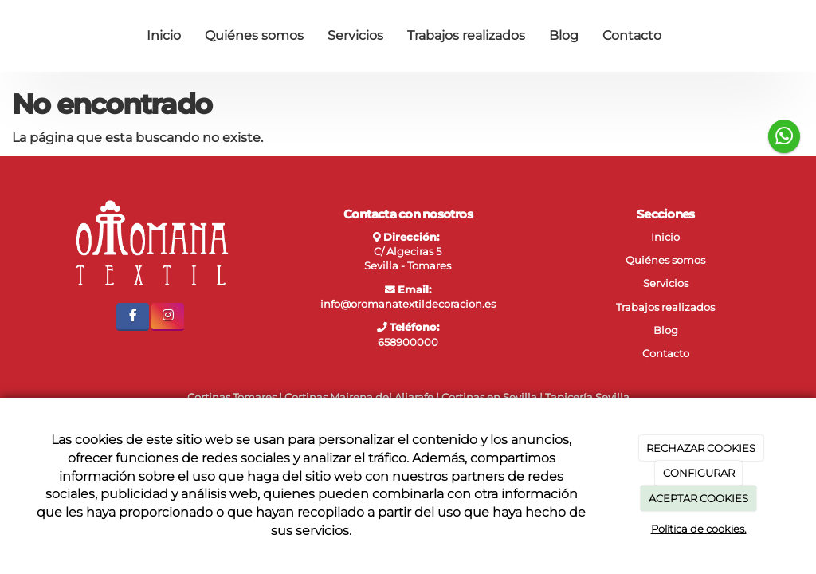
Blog (564, 35)
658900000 (408, 342)
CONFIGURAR (699, 472)
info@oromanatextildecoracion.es (408, 304)
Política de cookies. (699, 528)
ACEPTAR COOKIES (698, 498)
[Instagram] (167, 317)
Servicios (355, 35)
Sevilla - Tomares (407, 266)
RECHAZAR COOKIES (700, 448)
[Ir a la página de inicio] (18, 36)
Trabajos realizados (466, 35)
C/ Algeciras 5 (407, 252)
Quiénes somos (254, 35)
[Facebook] (132, 317)
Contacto (631, 35)
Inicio (164, 35)
